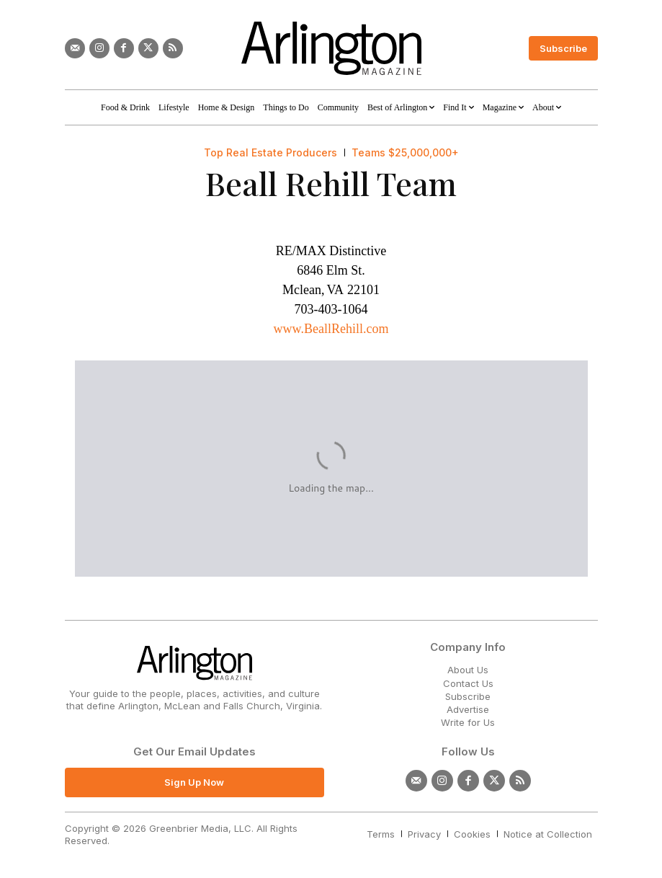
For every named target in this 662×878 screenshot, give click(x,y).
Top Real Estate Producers (270, 153)
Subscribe (468, 696)
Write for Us (468, 722)
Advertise (468, 709)
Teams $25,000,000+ (405, 153)
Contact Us (468, 683)
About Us (467, 669)
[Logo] (331, 48)
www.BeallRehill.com (331, 329)
